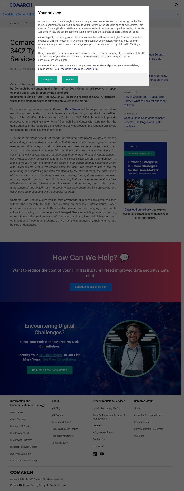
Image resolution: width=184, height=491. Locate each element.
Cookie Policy (91, 69)
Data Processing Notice (66, 69)
